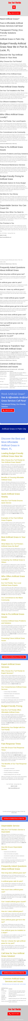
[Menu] (14, 7)
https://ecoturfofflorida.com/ (5, 237)
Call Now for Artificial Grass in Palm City (8, 143)
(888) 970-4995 (3, 35)
